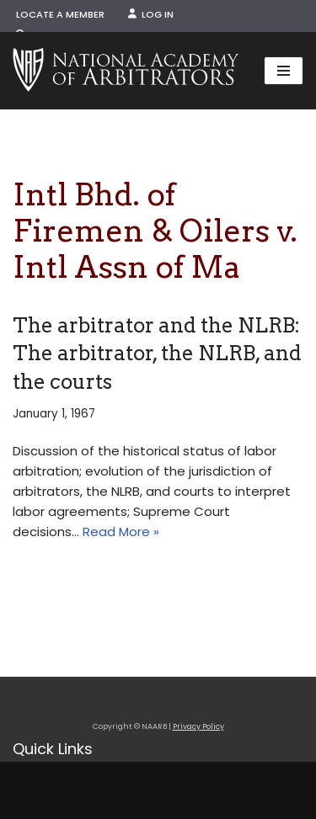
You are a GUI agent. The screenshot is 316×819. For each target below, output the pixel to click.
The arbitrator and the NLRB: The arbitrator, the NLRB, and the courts (157, 353)
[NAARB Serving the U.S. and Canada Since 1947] (125, 71)
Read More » (121, 531)
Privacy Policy (198, 726)
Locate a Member (60, 14)
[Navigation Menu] (283, 70)
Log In (151, 14)
